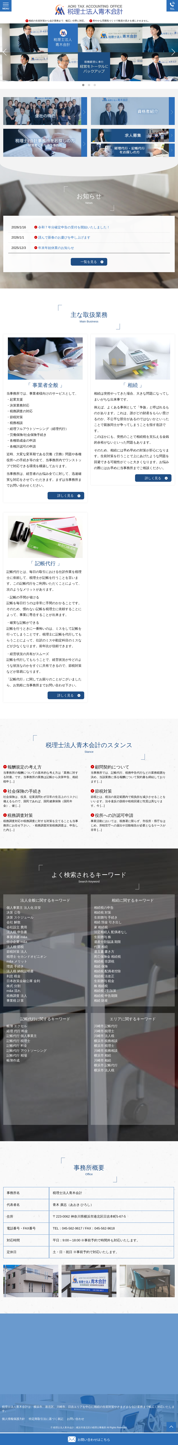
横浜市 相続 (102, 1055)
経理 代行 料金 (17, 1031)
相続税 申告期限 (106, 996)
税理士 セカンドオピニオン (27, 956)
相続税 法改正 (104, 976)
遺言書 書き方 (104, 951)
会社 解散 (14, 922)
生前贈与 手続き (106, 917)
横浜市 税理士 (104, 1046)
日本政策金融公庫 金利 (23, 981)
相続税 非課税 (104, 961)
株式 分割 (14, 986)
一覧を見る (89, 262)
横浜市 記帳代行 (106, 1065)
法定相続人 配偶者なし (111, 932)
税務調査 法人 (17, 996)
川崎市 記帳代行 (106, 1026)
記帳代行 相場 (17, 1055)
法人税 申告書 (17, 932)
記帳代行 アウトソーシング (27, 1051)
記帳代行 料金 (17, 1046)
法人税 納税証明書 (20, 971)
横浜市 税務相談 (106, 1041)
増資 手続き (15, 966)
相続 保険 (101, 966)
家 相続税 (101, 927)
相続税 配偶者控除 (107, 971)
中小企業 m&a (17, 942)
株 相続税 (101, 986)
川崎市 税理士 (104, 1031)
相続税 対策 (102, 912)
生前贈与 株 (102, 937)
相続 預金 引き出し (108, 922)
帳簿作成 (13, 1060)
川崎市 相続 (102, 1060)
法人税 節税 (15, 947)
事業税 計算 (15, 1000)
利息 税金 (14, 976)
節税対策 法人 (17, 951)
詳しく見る (65, 495)
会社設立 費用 (17, 927)
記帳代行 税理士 (18, 1041)
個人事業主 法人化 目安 (24, 908)
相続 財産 (101, 1000)
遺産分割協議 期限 (107, 942)
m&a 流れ (14, 991)
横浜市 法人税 (104, 1070)
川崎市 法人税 (104, 1036)
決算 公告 (14, 912)
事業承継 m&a (17, 937)
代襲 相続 (101, 947)
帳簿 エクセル (17, 1026)
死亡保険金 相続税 (107, 956)
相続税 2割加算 (105, 991)
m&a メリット (17, 961)
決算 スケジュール (20, 917)
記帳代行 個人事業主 (22, 1036)
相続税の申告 (104, 908)
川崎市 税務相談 (106, 1051)
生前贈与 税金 (104, 981)
